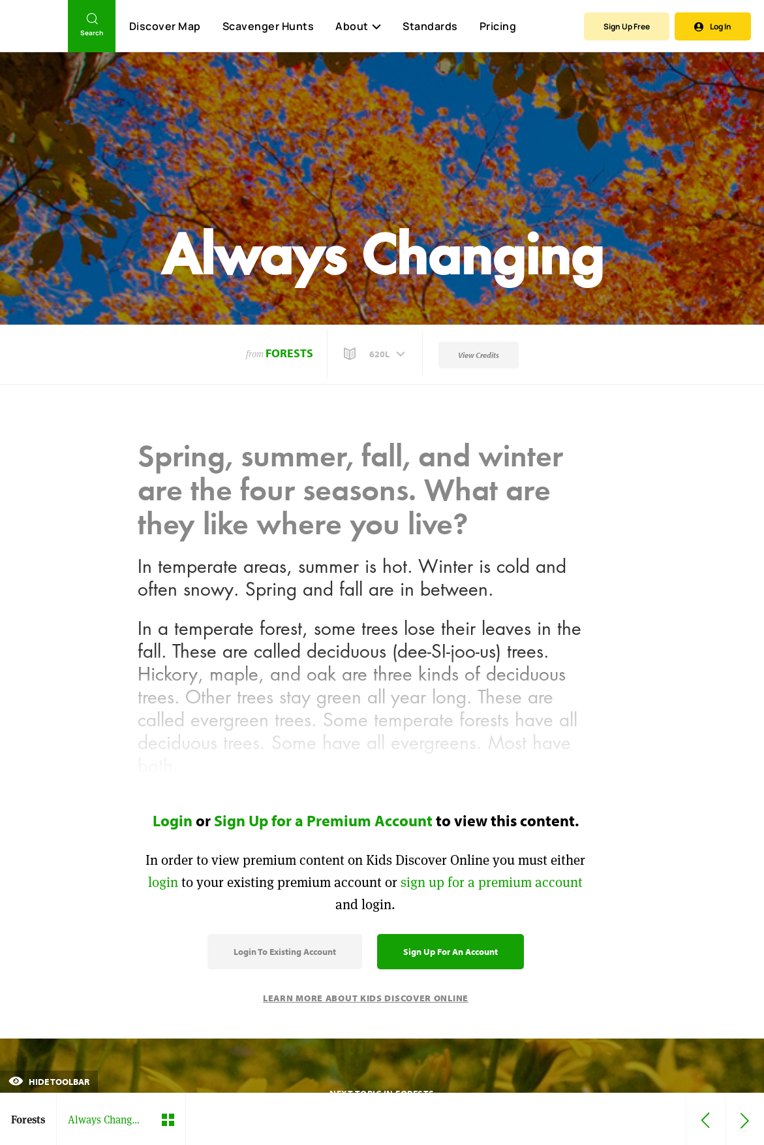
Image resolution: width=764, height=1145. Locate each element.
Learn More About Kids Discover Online (365, 998)
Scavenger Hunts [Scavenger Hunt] (268, 27)
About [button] (358, 26)
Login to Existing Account (285, 952)
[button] (375, 354)
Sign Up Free (627, 26)
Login (172, 820)
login (163, 882)
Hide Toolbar (48, 1082)
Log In (712, 26)
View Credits (478, 355)
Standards (430, 26)
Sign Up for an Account (450, 952)
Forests (289, 353)
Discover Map (165, 26)
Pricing (498, 26)
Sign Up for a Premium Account (323, 820)
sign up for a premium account (492, 882)
